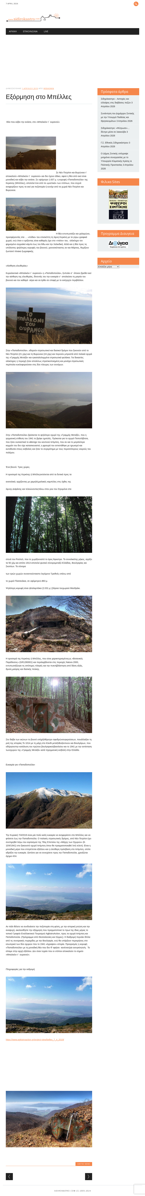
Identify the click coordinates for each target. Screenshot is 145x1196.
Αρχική (13, 31)
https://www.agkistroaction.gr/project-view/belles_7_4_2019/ (35, 1039)
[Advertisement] (72, 58)
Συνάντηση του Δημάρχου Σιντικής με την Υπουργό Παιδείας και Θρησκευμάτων (117, 117)
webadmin (48, 88)
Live (46, 31)
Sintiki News (83, 1164)
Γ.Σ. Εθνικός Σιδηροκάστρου (114, 142)
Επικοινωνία (30, 31)
